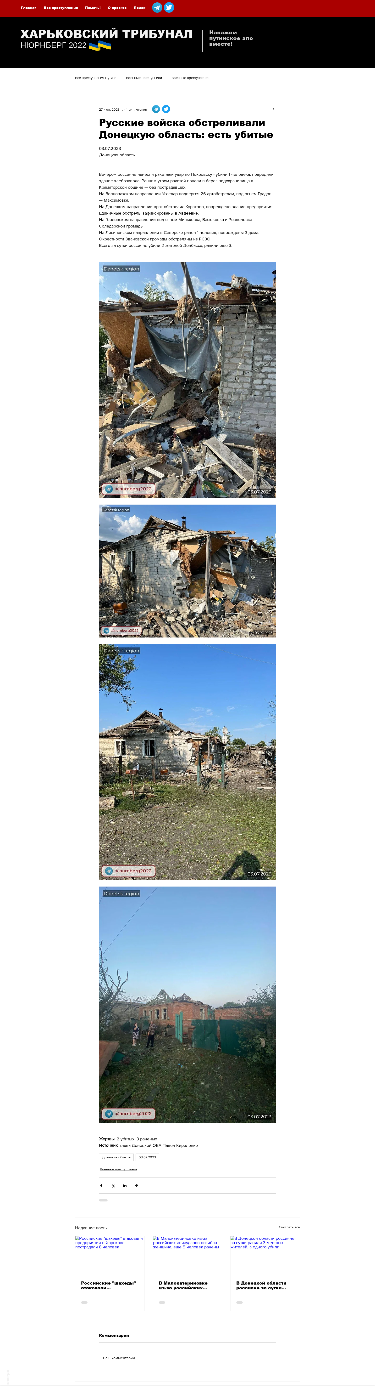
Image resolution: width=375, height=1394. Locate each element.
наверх (8, 1378)
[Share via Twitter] (113, 1185)
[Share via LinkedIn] (124, 1185)
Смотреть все (289, 1227)
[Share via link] (136, 1185)
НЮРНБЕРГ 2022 (53, 45)
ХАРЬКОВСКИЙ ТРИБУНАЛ (106, 34)
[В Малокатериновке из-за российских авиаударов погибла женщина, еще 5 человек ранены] (187, 1255)
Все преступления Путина (95, 78)
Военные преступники (144, 78)
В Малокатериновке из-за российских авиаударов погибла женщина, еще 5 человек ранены (183, 1285)
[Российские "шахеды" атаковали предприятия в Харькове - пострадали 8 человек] (109, 1255)
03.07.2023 (147, 1157)
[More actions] (273, 109)
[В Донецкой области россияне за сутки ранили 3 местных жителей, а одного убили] (265, 1255)
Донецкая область (116, 1157)
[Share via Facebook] (101, 1185)
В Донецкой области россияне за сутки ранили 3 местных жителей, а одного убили (261, 1285)
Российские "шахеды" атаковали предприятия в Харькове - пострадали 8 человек (109, 1285)
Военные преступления (190, 78)
